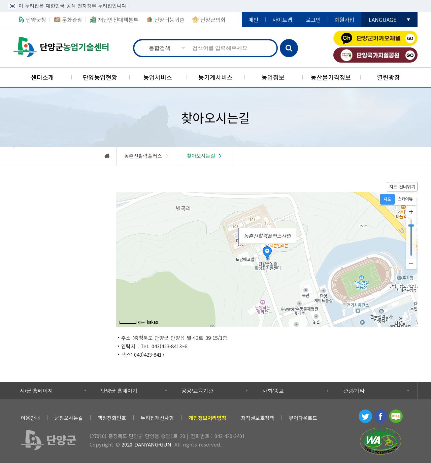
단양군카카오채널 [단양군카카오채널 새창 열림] (375, 38)
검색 (289, 48)
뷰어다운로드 (303, 417)
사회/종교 (273, 390)
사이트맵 (282, 19)
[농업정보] (273, 77)
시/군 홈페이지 (36, 390)
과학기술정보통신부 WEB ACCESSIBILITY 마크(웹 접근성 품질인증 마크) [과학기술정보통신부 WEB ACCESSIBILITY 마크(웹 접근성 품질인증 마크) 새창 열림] (380, 441)
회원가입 (344, 19)
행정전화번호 (112, 417)
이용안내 (30, 417)
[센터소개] (42, 77)
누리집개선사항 (157, 417)
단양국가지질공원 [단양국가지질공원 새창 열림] (375, 55)
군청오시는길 (69, 417)
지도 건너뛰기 (402, 186)
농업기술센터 (61, 47)
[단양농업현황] (100, 77)
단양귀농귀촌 (169, 19)
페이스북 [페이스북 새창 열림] (380, 416)
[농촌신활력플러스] (147, 156)
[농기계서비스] (215, 77)
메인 (253, 19)
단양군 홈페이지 (119, 390)
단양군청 (36, 19)
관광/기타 (354, 390)
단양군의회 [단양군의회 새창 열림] (213, 19)
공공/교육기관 (197, 390)
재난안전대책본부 (118, 19)
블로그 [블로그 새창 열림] (396, 416)
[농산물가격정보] (331, 77)
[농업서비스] (158, 77)
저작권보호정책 (257, 417)
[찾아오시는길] (205, 156)
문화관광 (72, 19)
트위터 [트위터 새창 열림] (365, 416)
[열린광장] (389, 77)
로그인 (313, 19)
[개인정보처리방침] (207, 417)
